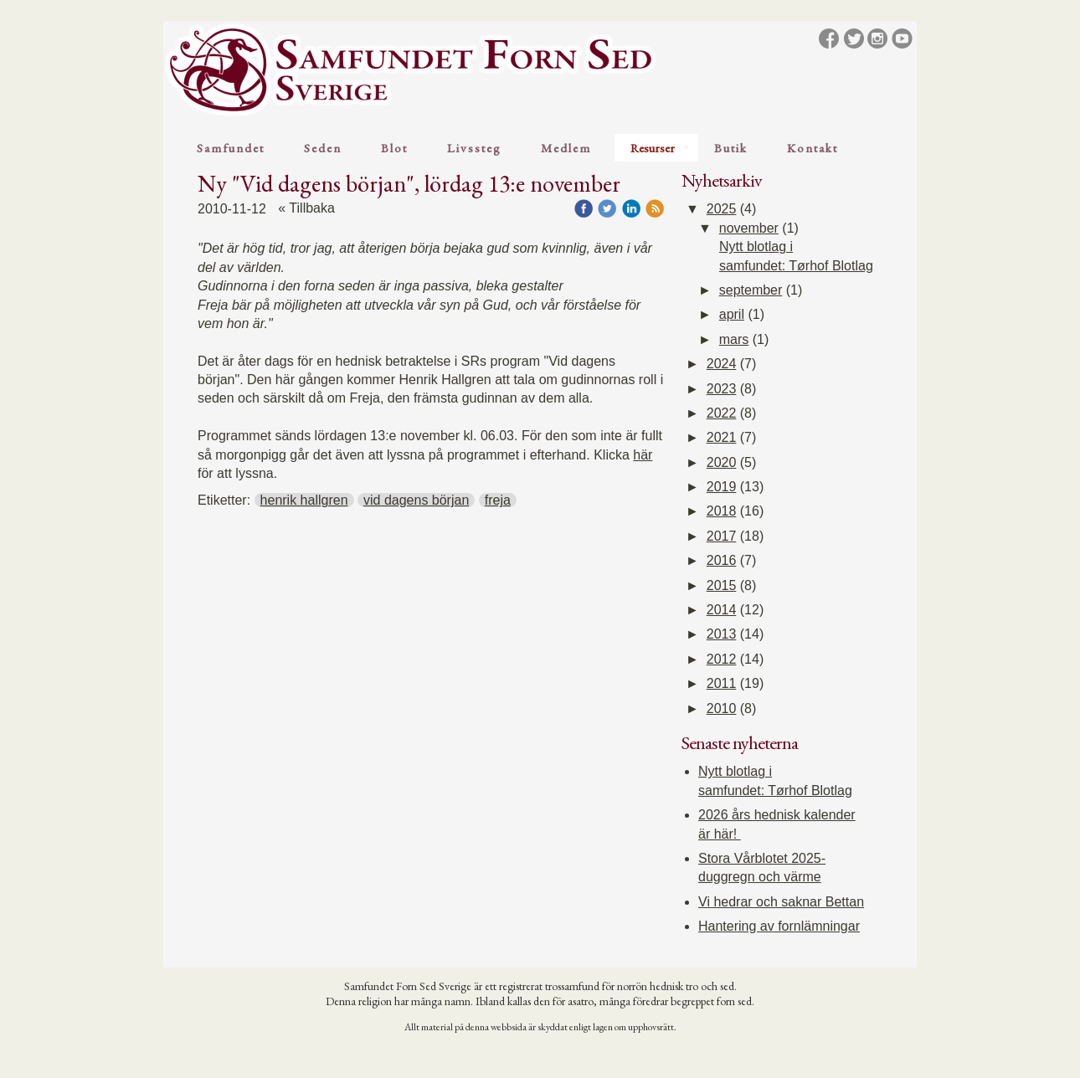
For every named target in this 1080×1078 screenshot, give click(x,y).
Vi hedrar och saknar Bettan (781, 902)
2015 (722, 585)
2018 (722, 511)
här (642, 455)
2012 (722, 659)
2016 (722, 560)
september (751, 290)
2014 (722, 610)
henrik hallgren (304, 500)
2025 (722, 209)
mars (734, 339)
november (749, 228)
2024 (722, 364)
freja (498, 500)
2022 (722, 413)
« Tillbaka (306, 208)
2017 (722, 536)
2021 (722, 437)
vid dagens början (416, 500)
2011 (722, 683)
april (731, 314)
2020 (722, 462)
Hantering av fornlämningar (779, 926)
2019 (722, 487)
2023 (722, 389)
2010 (722, 708)
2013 (722, 634)
